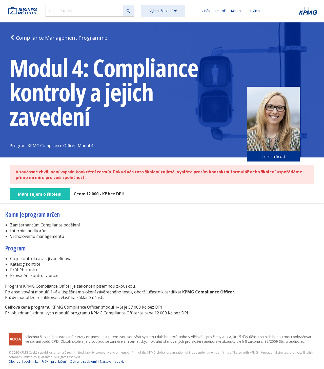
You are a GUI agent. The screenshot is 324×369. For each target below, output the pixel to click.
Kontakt (237, 10)
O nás (205, 10)
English (254, 10)
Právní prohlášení (54, 361)
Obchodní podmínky (23, 361)
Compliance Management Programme (58, 37)
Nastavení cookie (112, 361)
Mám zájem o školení (40, 194)
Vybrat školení (163, 10)
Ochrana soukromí (83, 361)
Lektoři (220, 10)
